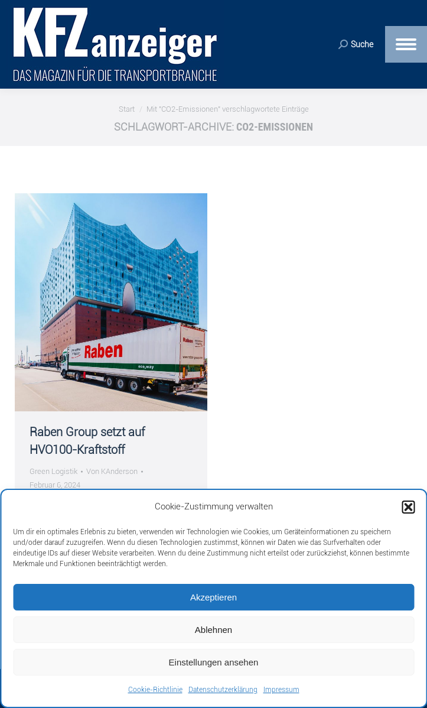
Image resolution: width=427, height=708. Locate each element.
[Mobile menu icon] (406, 44)
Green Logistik (53, 471)
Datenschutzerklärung (222, 690)
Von (112, 471)
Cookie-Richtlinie (155, 690)
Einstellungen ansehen (214, 662)
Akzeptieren (213, 597)
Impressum (281, 690)
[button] (408, 507)
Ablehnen (213, 630)
